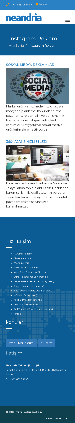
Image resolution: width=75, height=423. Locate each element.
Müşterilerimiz (21, 263)
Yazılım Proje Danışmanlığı (28, 299)
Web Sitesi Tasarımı (21, 342)
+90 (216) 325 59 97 (19, 4)
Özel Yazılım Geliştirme (26, 304)
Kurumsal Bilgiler (23, 253)
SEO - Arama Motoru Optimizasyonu (33, 290)
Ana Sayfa (16, 45)
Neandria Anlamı (23, 258)
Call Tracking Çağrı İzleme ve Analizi (33, 309)
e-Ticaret (46, 342)
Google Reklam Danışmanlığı (29, 286)
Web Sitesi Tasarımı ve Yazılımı (30, 272)
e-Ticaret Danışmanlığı (26, 295)
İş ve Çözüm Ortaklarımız (27, 267)
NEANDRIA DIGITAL (57, 418)
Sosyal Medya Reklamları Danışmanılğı (34, 281)
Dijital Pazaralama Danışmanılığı (31, 276)
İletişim (42, 4)
